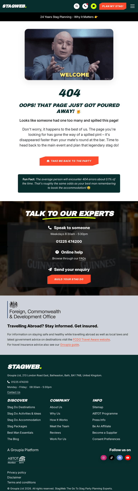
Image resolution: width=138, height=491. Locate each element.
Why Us (55, 413)
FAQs (82, 258)
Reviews (55, 432)
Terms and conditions (21, 482)
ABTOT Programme (105, 413)
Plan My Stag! (112, 6)
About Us (56, 407)
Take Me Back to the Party (69, 161)
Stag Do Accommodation (24, 420)
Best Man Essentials (20, 432)
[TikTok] (112, 457)
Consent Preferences (106, 439)
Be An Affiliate (101, 426)
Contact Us (13, 392)
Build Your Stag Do (69, 279)
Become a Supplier (104, 432)
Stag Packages (17, 426)
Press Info (99, 420)
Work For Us (58, 439)
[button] (85, 6)
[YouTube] (128, 457)
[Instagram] (104, 457)
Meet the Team (59, 426)
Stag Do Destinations (21, 407)
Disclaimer (14, 477)
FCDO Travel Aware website (91, 339)
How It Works (59, 420)
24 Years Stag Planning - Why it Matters (69, 17)
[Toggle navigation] (132, 6)
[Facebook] (120, 457)
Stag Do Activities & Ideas (24, 413)
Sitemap (97, 407)
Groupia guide (69, 344)
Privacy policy (16, 472)
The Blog (13, 439)
